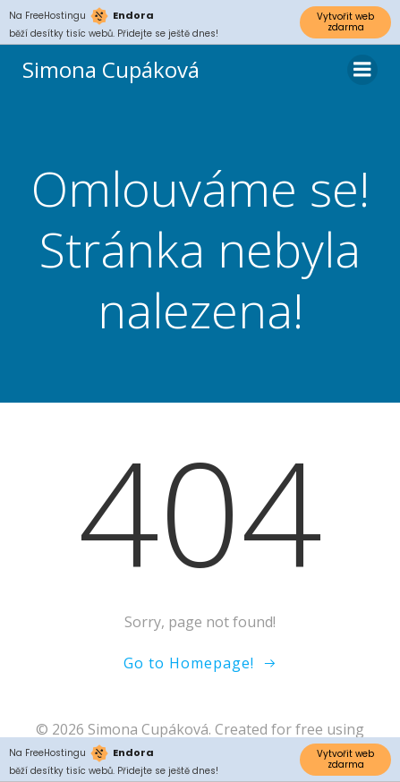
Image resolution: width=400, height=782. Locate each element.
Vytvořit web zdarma (345, 22)
